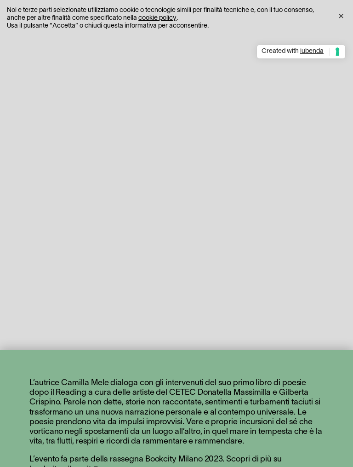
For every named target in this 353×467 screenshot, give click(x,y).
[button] (341, 14)
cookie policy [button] (157, 18)
